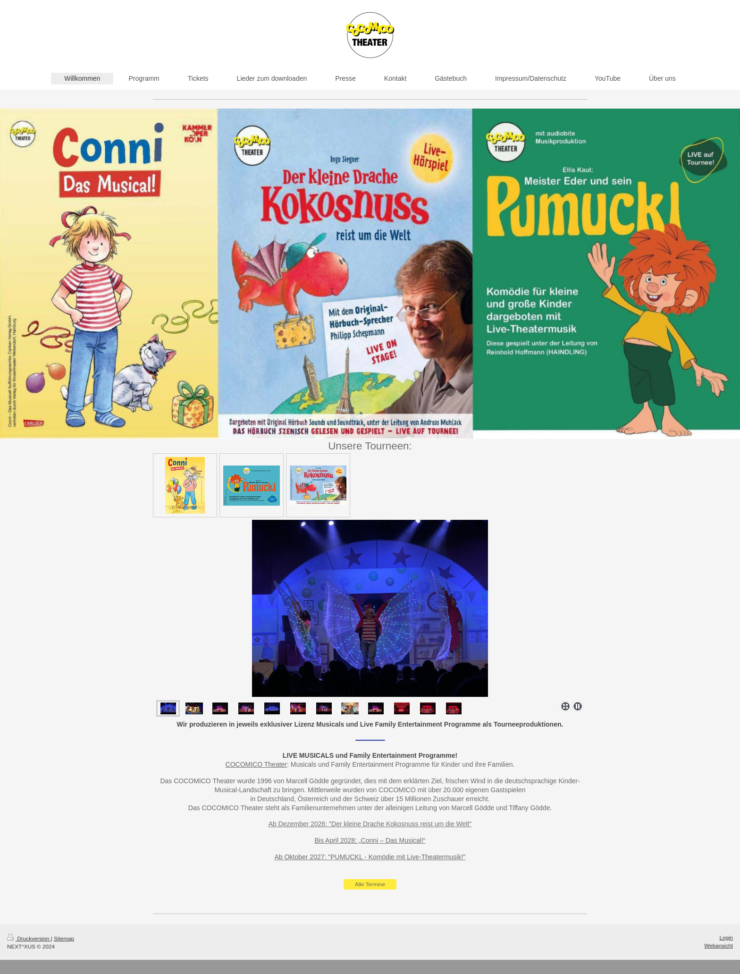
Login (726, 937)
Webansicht (718, 945)
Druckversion (29, 938)
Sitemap (64, 938)
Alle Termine (370, 884)
